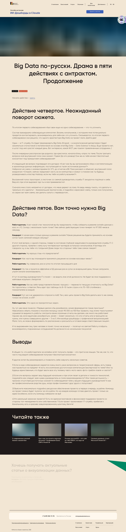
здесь (32, 98)
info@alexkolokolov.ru (83, 516)
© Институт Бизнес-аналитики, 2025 (21, 529)
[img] (14, 3)
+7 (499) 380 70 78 (48, 516)
